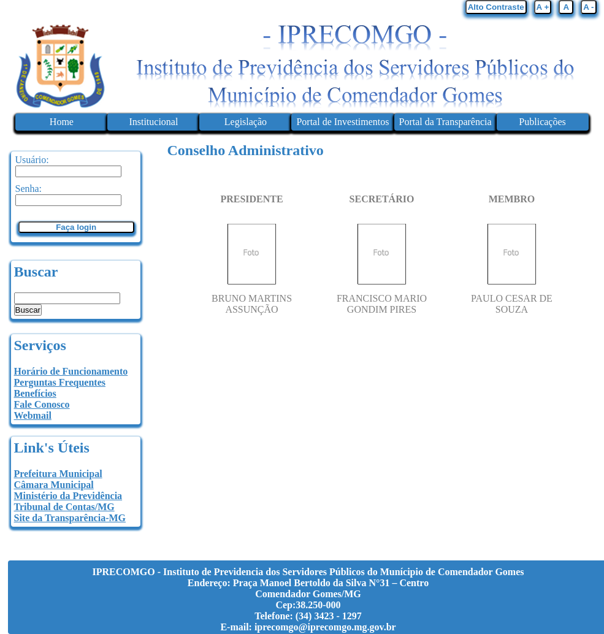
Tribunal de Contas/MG (64, 507)
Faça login (76, 227)
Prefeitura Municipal (58, 473)
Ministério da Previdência (68, 496)
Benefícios (35, 393)
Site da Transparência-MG (70, 518)
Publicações (542, 121)
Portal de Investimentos (342, 121)
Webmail (33, 415)
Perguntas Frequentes (59, 382)
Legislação (245, 121)
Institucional (153, 121)
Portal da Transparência (445, 121)
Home (62, 121)
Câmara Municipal (54, 484)
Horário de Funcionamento (71, 371)
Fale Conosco (42, 404)
